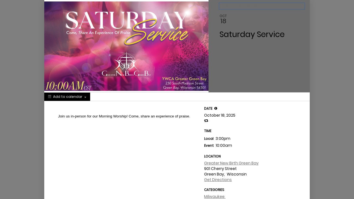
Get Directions (218, 179)
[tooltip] (215, 108)
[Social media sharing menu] (100, 97)
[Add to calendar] (67, 97)
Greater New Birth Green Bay (231, 163)
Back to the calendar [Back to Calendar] (240, 6)
